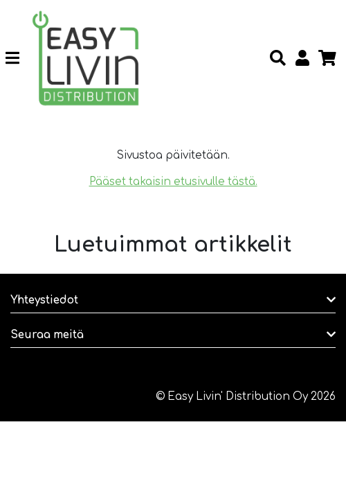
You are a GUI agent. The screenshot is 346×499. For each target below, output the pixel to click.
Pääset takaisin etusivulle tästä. (173, 182)
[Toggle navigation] (18, 58)
